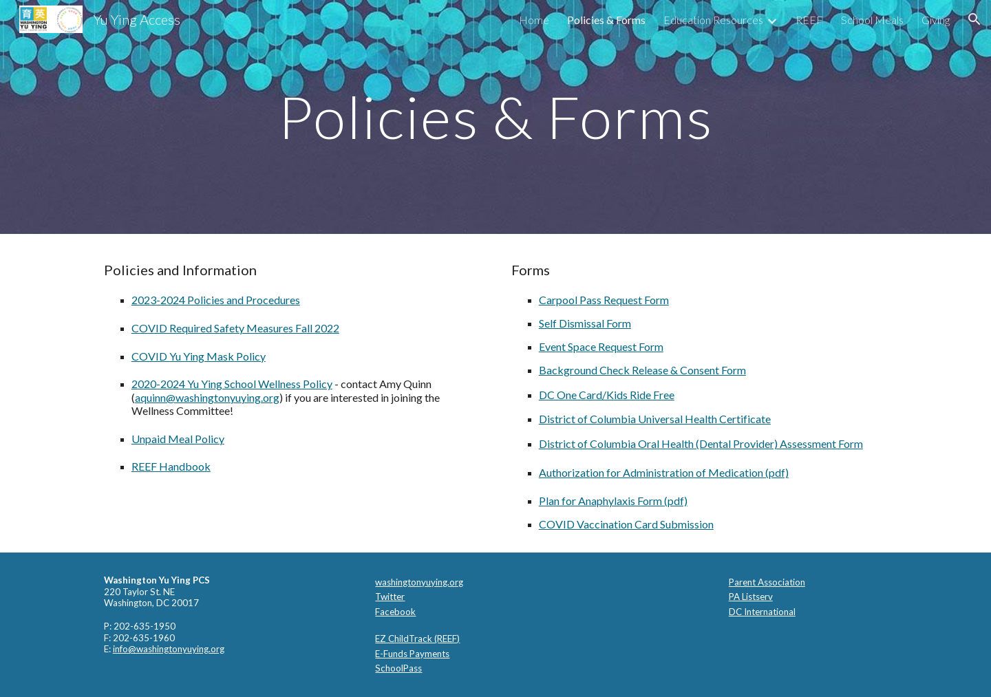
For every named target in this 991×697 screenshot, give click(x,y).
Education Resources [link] (713, 19)
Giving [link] (935, 19)
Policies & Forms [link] (606, 19)
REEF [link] (809, 19)
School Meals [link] (872, 19)
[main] (495, 116)
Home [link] (534, 19)
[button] (974, 19)
